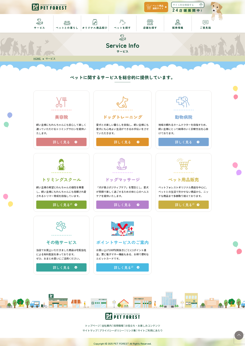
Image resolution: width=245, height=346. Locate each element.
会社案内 (107, 325)
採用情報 (118, 325)
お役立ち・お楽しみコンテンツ (142, 325)
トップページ (92, 325)
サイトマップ (90, 330)
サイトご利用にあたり (150, 330)
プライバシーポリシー (111, 330)
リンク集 (131, 330)
